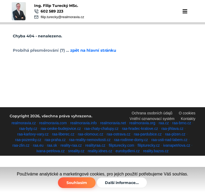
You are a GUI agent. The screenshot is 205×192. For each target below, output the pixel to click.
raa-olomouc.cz (90, 134)
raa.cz (164, 123)
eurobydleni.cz (128, 151)
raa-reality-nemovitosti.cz (90, 140)
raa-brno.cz (181, 123)
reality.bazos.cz (155, 151)
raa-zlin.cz (21, 145)
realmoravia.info (83, 123)
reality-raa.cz (71, 145)
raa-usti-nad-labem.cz (169, 140)
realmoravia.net (113, 123)
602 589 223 (52, 11)
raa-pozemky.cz (28, 140)
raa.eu (38, 145)
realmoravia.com (53, 123)
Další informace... (122, 182)
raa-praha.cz (55, 140)
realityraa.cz (95, 145)
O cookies (187, 113)
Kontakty (188, 119)
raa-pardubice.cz (147, 134)
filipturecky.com (121, 145)
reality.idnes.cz (100, 151)
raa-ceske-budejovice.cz (61, 128)
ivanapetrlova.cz (176, 145)
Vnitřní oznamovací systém (152, 119)
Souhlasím (76, 182)
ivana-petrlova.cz (50, 151)
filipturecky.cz (149, 145)
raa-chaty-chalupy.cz (101, 128)
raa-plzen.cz (175, 134)
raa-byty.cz (28, 128)
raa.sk (52, 145)
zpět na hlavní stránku (93, 50)
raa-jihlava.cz (172, 128)
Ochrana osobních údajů (152, 113)
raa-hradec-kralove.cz (140, 128)
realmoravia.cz (23, 123)
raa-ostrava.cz (119, 134)
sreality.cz (76, 151)
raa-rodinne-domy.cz (131, 140)
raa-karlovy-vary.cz (33, 134)
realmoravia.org (142, 123)
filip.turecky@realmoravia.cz (62, 17)
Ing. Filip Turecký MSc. (56, 5)
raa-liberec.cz (63, 134)
